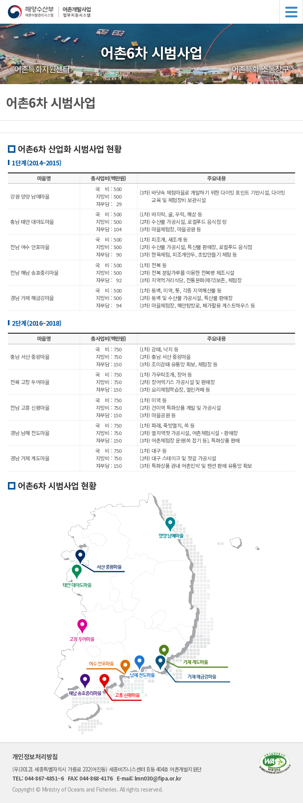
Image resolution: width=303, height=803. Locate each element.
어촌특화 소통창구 (260, 69)
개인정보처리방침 (35, 756)
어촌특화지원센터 (41, 69)
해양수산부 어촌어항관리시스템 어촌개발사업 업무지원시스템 (155, 12)
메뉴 (291, 12)
